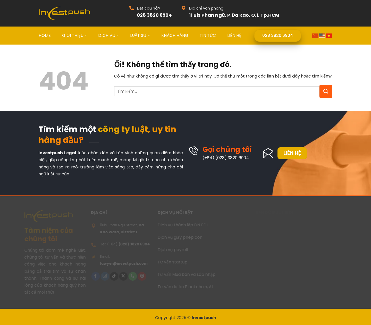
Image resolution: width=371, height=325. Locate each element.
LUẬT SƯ (140, 35)
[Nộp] (325, 91)
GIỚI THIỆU (74, 35)
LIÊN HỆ (234, 35)
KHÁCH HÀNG (174, 35)
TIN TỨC (208, 35)
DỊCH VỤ (108, 35)
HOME (45, 35)
